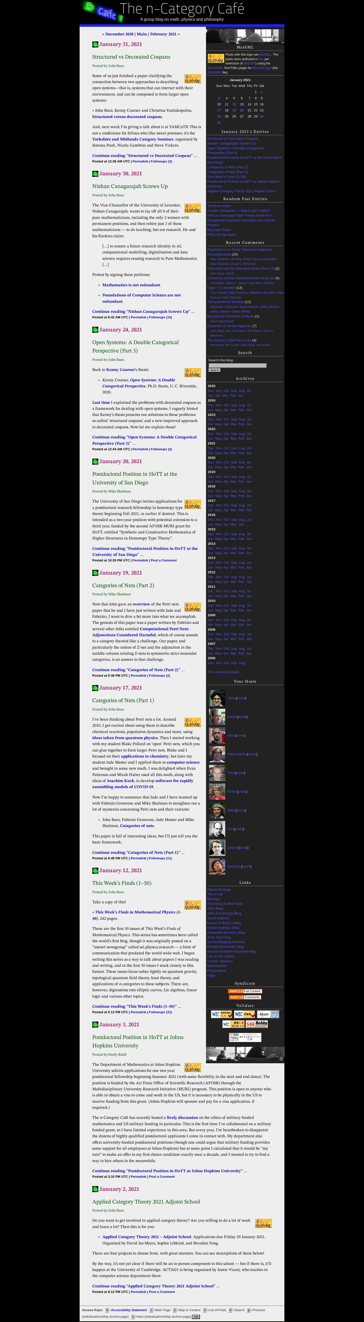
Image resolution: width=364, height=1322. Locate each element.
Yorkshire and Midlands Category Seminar (132, 139)
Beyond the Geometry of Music (230, 316)
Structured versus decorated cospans (127, 117)
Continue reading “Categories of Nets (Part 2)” (136, 670)
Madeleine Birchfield (262, 292)
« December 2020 (117, 34)
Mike (231, 810)
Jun (210, 395)
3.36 (249, 1039)
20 (241, 110)
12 (234, 104)
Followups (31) (160, 1012)
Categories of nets (137, 826)
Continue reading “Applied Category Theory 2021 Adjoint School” (153, 1286)
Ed (228, 330)
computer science (183, 763)
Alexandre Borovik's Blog (226, 932)
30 (261, 116)
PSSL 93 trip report (221, 235)
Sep (234, 391)
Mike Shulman (220, 259)
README (214, 72)
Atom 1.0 (246, 991)
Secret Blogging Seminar (226, 942)
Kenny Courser (120, 370)
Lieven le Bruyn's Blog (224, 923)
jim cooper (217, 344)
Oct (226, 391)
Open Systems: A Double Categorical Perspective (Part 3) (235, 150)
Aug (242, 391)
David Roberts (249, 306)
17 (219, 110)
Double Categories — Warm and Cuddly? (238, 211)
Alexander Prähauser (224, 306)
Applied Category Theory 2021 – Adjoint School (146, 1237)
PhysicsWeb (216, 971)
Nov (219, 391)
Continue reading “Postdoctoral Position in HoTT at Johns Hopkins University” (167, 1171)
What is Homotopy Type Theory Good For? (239, 215)
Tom (231, 773)
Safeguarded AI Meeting (225, 302)
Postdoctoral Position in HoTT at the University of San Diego (244, 160)
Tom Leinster (219, 292)
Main (142, 34)
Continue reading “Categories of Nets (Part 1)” (136, 853)
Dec (211, 391)
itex (261, 59)
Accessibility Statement (129, 1310)
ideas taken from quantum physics (125, 738)
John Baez (217, 273)
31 (219, 123)
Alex (230, 735)
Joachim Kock (120, 781)
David (230, 273)
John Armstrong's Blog (224, 913)
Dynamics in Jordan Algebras (229, 326)
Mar (225, 395)
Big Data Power (219, 230)
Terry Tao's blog (219, 937)
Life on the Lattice (220, 956)
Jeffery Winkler (269, 306)
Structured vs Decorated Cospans (233, 138)
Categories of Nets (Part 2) (227, 167)
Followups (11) (160, 858)
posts (241, 698)
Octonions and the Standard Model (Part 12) (240, 278)
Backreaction (217, 966)
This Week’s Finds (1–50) (226, 177)
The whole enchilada (223, 672)
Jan (240, 395)
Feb (233, 395)
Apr (217, 395)
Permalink (140, 161)
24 (219, 116)
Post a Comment (164, 560)
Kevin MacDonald (222, 321)
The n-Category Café (182, 10)
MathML (265, 54)
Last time (101, 403)
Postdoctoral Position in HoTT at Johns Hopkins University (243, 184)
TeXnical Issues (219, 206)
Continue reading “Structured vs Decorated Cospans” (142, 156)
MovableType (262, 68)
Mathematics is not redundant (131, 285)
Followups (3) (161, 161)
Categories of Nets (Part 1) (227, 172)
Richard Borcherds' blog (225, 947)
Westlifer (236, 259)
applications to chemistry (145, 756)
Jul (249, 391)
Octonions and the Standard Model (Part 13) (240, 268)
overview (141, 604)
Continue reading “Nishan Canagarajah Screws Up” (141, 312)
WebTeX (249, 63)
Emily (232, 791)
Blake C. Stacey (236, 283)
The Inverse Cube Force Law (229, 340)
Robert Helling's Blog (223, 928)
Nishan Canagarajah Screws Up (231, 143)
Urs (230, 829)
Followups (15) (160, 317)
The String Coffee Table (225, 904)
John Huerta (237, 754)
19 (234, 110)
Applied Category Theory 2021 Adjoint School (241, 191)
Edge (211, 975)
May (218, 410)
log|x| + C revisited (221, 288)
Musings (213, 899)
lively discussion (182, 1118)
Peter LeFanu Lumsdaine (260, 259)
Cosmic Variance (220, 961)
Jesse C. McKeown (243, 263)
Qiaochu (234, 866)
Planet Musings (219, 889)
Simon (232, 847)
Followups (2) (161, 449)
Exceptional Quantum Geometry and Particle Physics (241, 222)
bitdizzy (269, 283)
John (231, 698)
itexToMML (215, 68)
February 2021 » (165, 34)
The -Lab (215, 894)
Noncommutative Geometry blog (231, 951)
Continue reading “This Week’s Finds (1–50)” (134, 1007)
